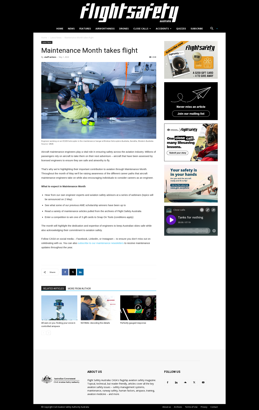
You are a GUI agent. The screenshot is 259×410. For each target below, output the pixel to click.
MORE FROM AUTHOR (79, 288)
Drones (124, 28)
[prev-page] (43, 333)
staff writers (50, 57)
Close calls (142, 28)
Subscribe (197, 28)
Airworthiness (105, 28)
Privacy (204, 407)
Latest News (55, 37)
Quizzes (181, 28)
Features (85, 28)
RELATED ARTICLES (53, 288)
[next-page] (49, 333)
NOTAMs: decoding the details (95, 323)
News (71, 28)
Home (59, 28)
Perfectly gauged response (133, 323)
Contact (214, 407)
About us (166, 407)
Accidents (163, 28)
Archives (178, 407)
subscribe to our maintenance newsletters (101, 243)
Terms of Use (191, 407)
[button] (213, 28)
